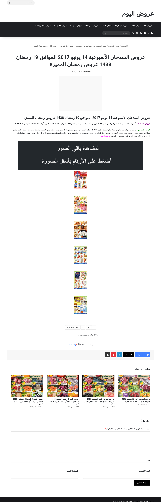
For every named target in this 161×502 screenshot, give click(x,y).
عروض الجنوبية (61, 25)
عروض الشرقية (92, 25)
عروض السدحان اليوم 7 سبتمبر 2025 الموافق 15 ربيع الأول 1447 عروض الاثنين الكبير (99, 401)
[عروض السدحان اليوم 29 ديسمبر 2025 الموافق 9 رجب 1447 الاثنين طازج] (134, 386)
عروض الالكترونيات (43, 25)
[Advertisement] (80, 93)
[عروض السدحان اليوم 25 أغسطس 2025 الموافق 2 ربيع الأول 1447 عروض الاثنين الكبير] (27, 386)
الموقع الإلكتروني (72, 471)
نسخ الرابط (68, 335)
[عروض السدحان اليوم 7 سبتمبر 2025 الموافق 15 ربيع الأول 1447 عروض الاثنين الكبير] (98, 386)
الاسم (148, 460)
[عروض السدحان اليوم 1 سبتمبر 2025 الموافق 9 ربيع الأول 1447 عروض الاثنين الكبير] (63, 386)
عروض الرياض (122, 25)
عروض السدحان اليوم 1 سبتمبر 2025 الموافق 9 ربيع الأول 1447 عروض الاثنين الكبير (64, 401)
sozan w (86, 71)
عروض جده (107, 25)
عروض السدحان (101, 46)
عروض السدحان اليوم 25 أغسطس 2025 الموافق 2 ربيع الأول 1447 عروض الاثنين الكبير (28, 401)
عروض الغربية (77, 25)
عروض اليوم (105, 136)
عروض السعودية (113, 46)
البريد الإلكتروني (144, 471)
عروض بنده (148, 25)
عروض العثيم (135, 25)
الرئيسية (125, 46)
